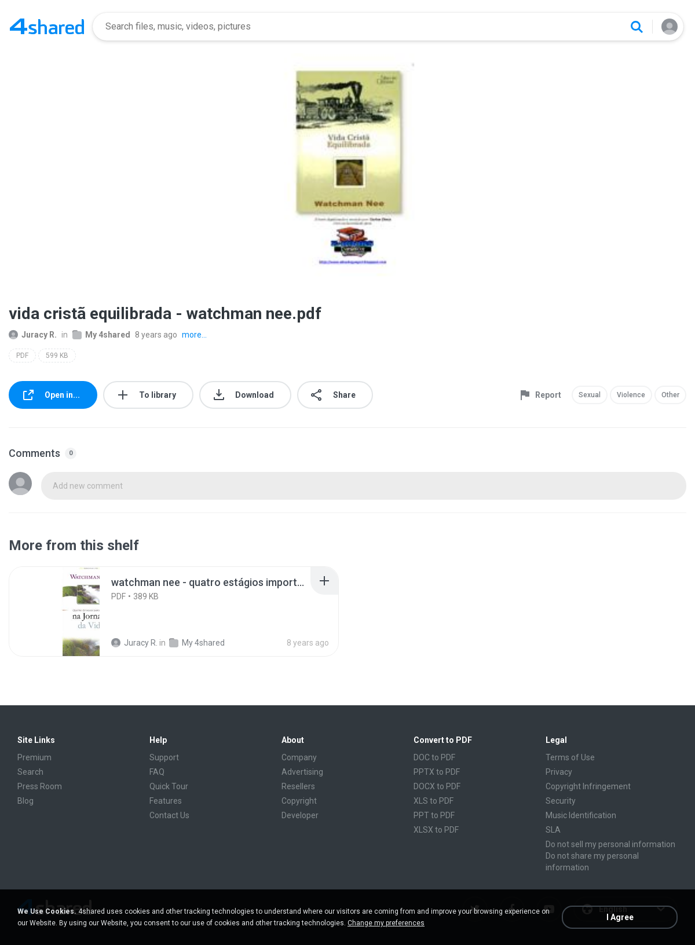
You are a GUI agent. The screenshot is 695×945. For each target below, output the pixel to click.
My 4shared (101, 334)
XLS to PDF (433, 800)
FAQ (156, 771)
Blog (25, 800)
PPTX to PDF (437, 771)
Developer (300, 815)
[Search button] (636, 27)
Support (164, 757)
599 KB (57, 355)
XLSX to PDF (436, 829)
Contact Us (169, 815)
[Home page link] (47, 27)
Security (561, 800)
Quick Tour (168, 786)
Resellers (298, 786)
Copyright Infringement (588, 786)
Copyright (299, 800)
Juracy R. (33, 334)
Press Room (39, 786)
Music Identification (581, 815)
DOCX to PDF (437, 786)
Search (30, 771)
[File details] (54, 611)
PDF (22, 355)
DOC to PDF (434, 757)
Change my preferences (386, 923)
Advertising (302, 771)
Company (299, 757)
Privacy (559, 771)
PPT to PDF (434, 815)
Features (165, 800)
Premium (34, 757)
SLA (553, 829)
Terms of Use (570, 757)
